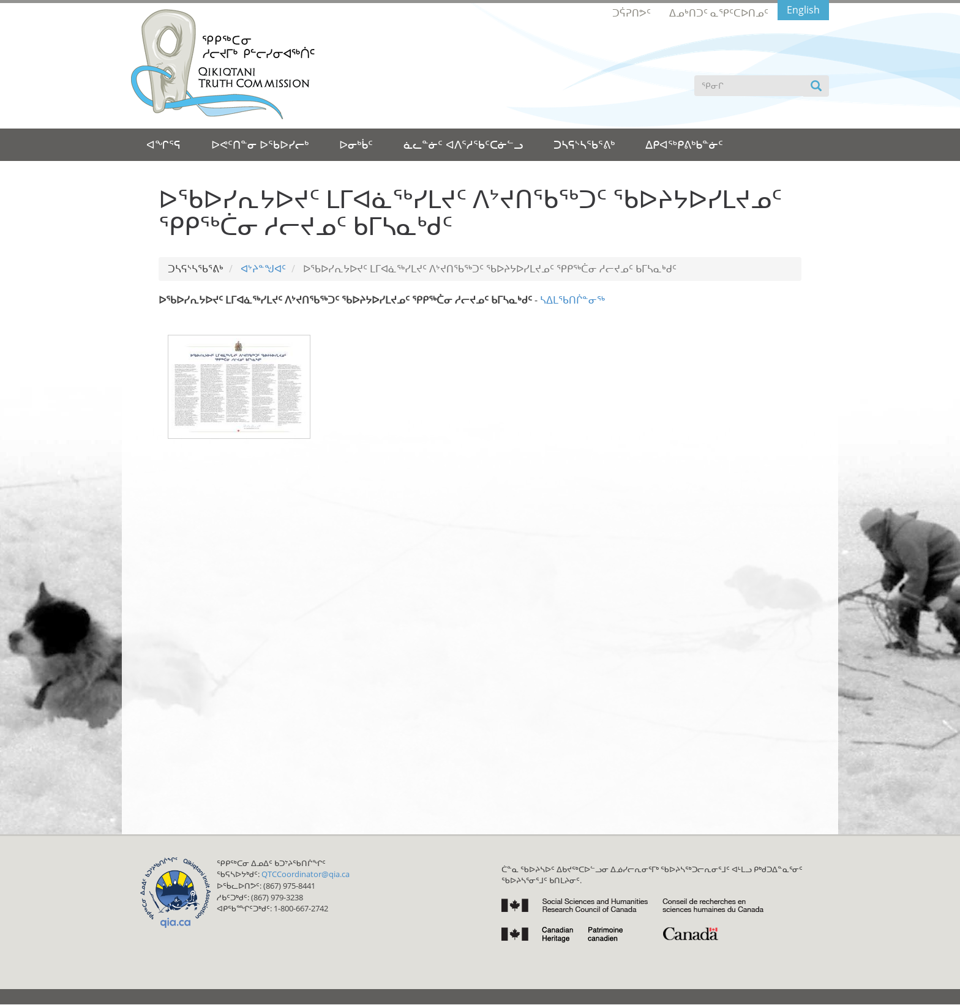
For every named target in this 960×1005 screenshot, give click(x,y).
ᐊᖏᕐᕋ (163, 144)
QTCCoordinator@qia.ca (305, 874)
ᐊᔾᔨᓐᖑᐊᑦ (263, 268)
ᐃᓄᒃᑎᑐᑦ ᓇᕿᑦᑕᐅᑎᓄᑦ (718, 13)
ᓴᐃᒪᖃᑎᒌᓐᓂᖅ (572, 300)
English (803, 10)
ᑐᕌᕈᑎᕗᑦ (631, 13)
